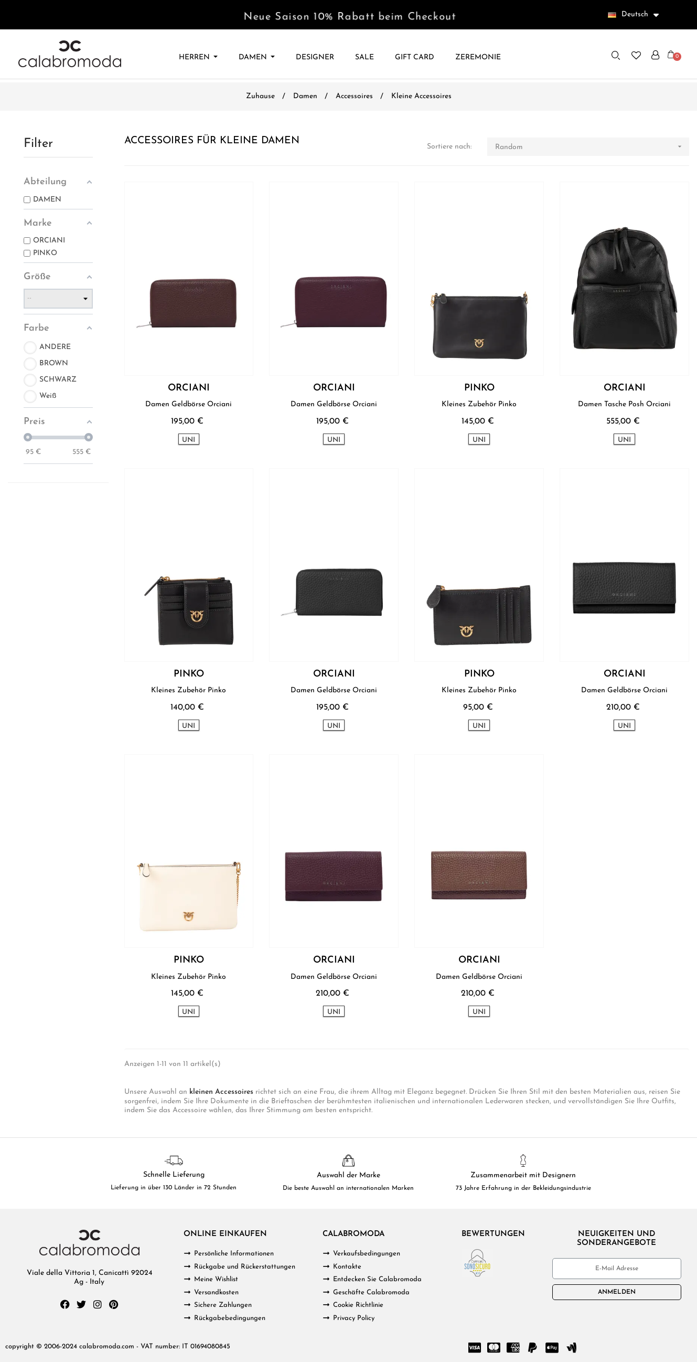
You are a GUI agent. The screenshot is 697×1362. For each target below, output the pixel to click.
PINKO (479, 388)
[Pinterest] (114, 1304)
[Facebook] (65, 1304)
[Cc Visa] (474, 1348)
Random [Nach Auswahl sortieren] (592, 147)
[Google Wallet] (571, 1348)
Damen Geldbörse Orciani (188, 404)
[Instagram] (97, 1304)
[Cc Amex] (513, 1348)
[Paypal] (532, 1348)
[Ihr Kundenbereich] (655, 55)
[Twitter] (81, 1304)
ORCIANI (189, 388)
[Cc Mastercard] (493, 1348)
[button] (616, 55)
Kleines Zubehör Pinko (479, 404)
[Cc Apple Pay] (551, 1348)
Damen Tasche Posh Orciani (624, 404)
